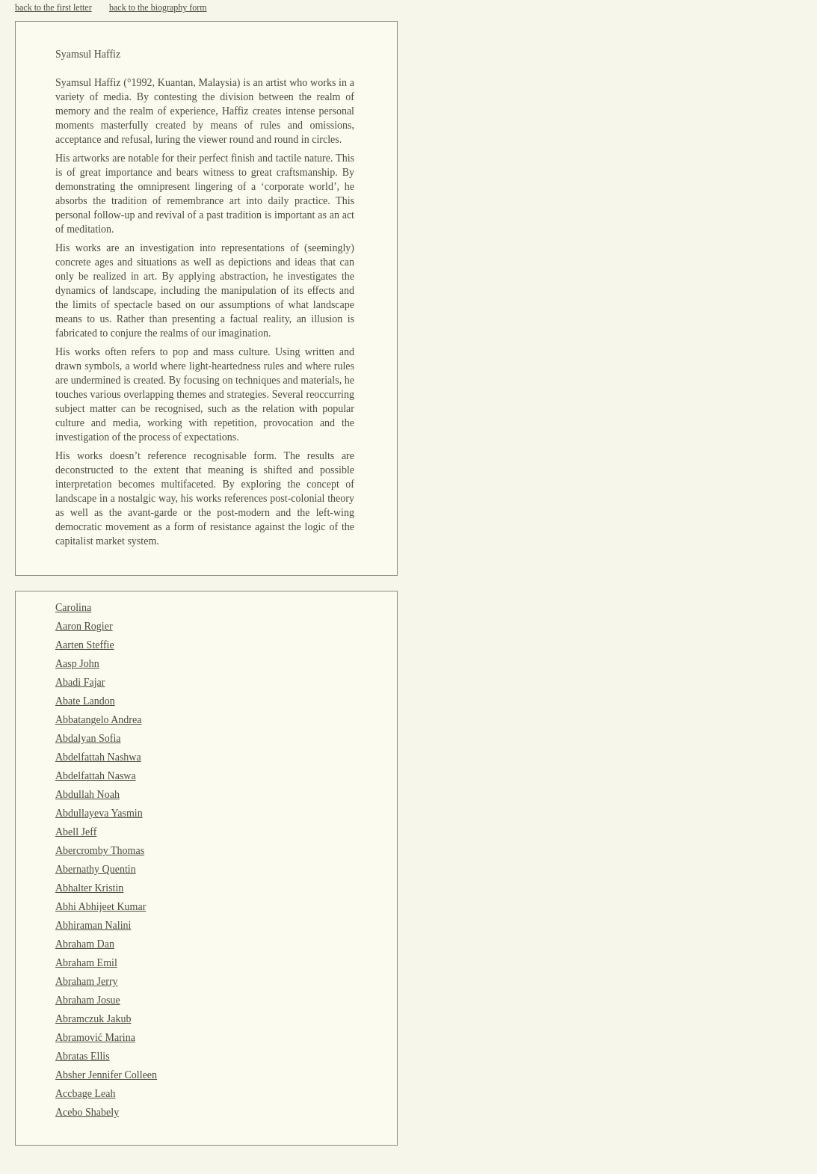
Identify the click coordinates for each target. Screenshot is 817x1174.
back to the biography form (158, 7)
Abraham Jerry (86, 981)
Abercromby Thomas (99, 850)
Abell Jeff (75, 832)
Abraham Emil (86, 962)
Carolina (73, 607)
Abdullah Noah (87, 794)
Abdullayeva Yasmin (99, 813)
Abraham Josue (87, 1000)
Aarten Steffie (84, 645)
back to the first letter (53, 7)
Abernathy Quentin (95, 869)
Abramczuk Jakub (93, 1018)
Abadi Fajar (80, 682)
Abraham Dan (84, 944)
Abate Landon (85, 701)
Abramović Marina (95, 1037)
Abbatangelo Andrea (98, 719)
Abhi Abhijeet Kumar (100, 906)
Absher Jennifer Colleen (106, 1075)
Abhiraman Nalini (93, 925)
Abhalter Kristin (89, 888)
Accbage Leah (85, 1093)
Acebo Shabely (87, 1112)
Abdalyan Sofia (87, 738)
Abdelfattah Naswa (95, 775)
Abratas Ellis (82, 1056)
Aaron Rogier (84, 626)
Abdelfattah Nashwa (98, 757)
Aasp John (77, 663)
